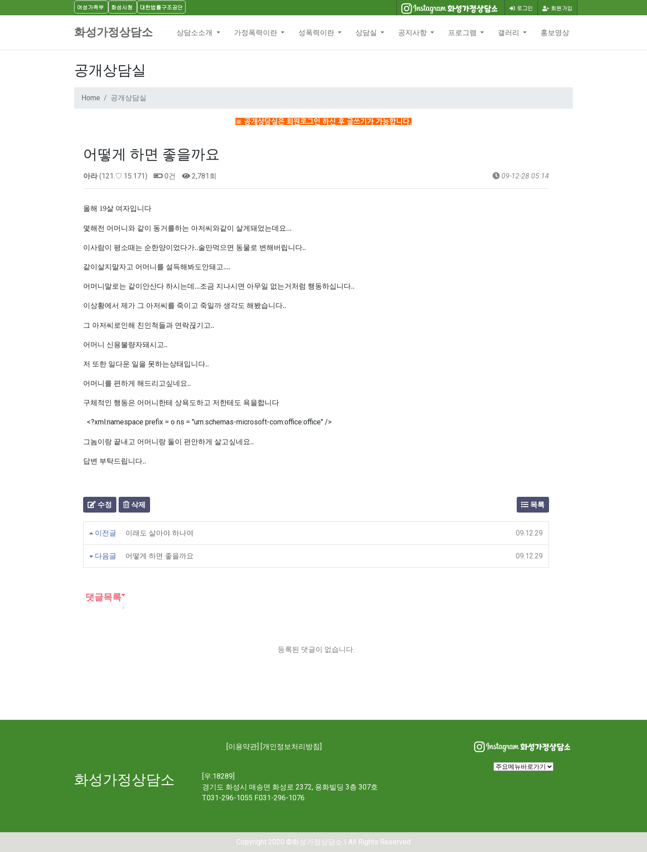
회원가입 (557, 8)
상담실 (367, 32)
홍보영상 (555, 32)
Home (90, 98)
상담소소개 (195, 32)
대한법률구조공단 (161, 7)
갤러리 (509, 32)
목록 (533, 504)
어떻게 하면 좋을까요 (159, 556)
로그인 (521, 8)
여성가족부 (90, 7)
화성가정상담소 (113, 32)
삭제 (134, 504)
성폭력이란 (317, 32)
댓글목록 (102, 597)
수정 (100, 504)
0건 (165, 176)
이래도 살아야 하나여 (159, 533)
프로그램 (463, 32)
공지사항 (413, 32)
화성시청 (122, 7)
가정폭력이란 (256, 32)
